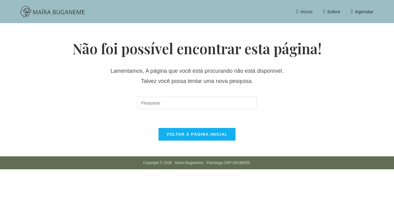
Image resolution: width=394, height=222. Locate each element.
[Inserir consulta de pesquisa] (197, 103)
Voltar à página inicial (197, 134)
